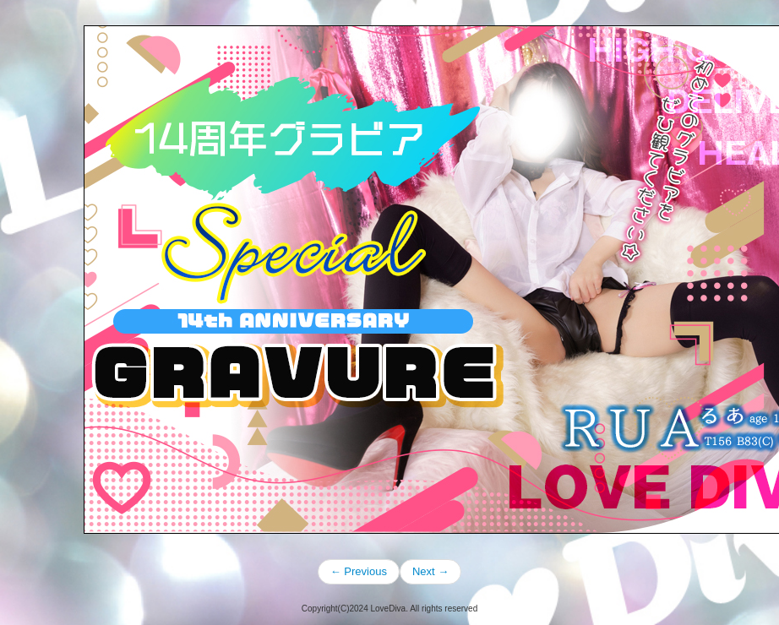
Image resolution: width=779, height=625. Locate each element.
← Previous (358, 571)
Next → (430, 571)
